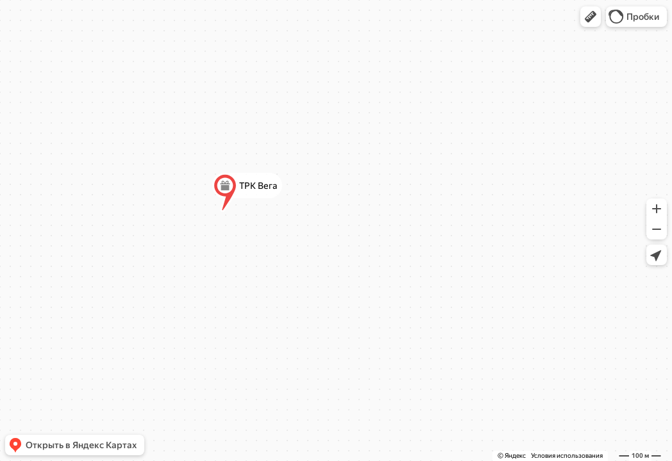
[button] (590, 16)
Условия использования (567, 455)
